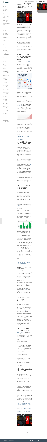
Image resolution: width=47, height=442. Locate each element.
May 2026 (4, 47)
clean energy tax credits (25, 310)
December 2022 (6, 104)
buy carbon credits (21, 243)
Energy (4, 13)
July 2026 (4, 44)
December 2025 (6, 54)
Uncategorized (5, 17)
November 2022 (6, 106)
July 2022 (4, 111)
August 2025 (5, 60)
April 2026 (5, 48)
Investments (5, 14)
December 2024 (6, 71)
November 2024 (6, 72)
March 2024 (5, 83)
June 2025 (5, 62)
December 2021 (6, 121)
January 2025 (5, 69)
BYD (29, 150)
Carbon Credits (27, 412)
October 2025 (5, 57)
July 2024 (4, 78)
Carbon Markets (6, 9)
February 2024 (5, 85)
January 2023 (5, 103)
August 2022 (5, 110)
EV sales (26, 289)
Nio (30, 164)
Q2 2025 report (24, 61)
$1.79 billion (27, 202)
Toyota (21, 279)
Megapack (20, 105)
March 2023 (5, 100)
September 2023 (6, 92)
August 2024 (5, 76)
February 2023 (5, 102)
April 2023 (5, 99)
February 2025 (5, 68)
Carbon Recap (5, 12)
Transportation (6, 16)
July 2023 (4, 95)
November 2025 (6, 55)
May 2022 (4, 114)
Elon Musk (20, 123)
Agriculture (5, 6)
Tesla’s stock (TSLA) (20, 332)
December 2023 (6, 88)
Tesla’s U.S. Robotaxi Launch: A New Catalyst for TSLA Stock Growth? (24, 138)
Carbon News (5, 10)
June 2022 (5, 113)
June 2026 (5, 46)
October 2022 (5, 107)
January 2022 (5, 120)
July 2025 (4, 61)
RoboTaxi (30, 356)
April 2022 (5, 116)
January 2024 (5, 86)
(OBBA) (18, 234)
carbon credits (25, 36)
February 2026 (5, 51)
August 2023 (5, 93)
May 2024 (4, 81)
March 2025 (5, 67)
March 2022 (5, 117)
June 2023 (5, 96)
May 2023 (4, 97)
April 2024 (5, 82)
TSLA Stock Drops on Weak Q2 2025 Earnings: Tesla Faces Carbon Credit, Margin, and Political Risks (24, 5)
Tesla (29, 61)
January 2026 (5, 53)
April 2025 (5, 65)
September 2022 (6, 109)
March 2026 (5, 50)
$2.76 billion (20, 205)
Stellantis (29, 277)
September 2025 (6, 58)
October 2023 (5, 90)
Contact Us (5, 26)
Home (4, 19)
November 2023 (6, 89)
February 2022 (5, 118)
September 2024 (6, 75)
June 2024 (5, 79)
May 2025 (4, 64)
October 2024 (5, 74)
